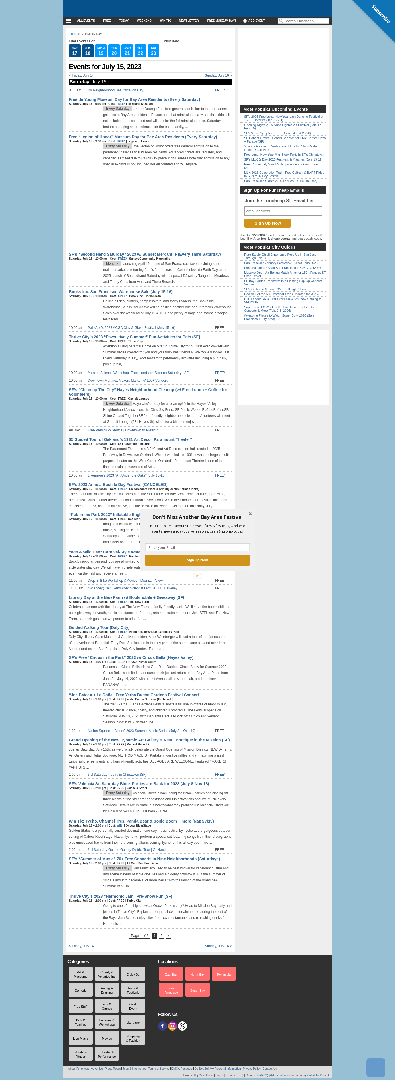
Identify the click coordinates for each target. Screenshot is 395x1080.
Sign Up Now (197, 560)
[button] (197, 517)
